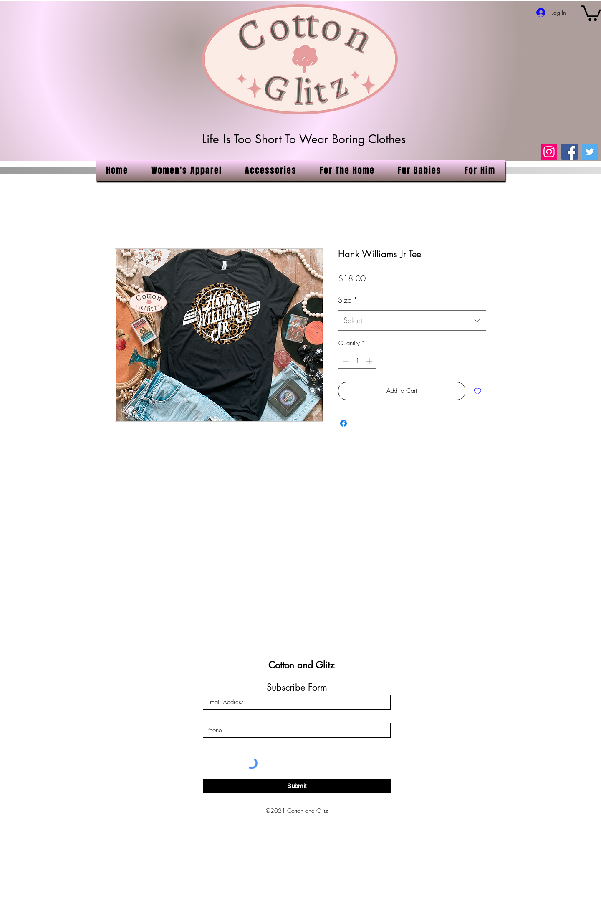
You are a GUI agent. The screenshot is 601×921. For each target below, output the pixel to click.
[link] (591, 12)
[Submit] (297, 786)
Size (348, 300)
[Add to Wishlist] (478, 391)
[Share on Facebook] (343, 423)
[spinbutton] (357, 361)
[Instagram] (549, 152)
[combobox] (412, 320)
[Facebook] (569, 152)
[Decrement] (345, 361)
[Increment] (370, 361)
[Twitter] (590, 152)
